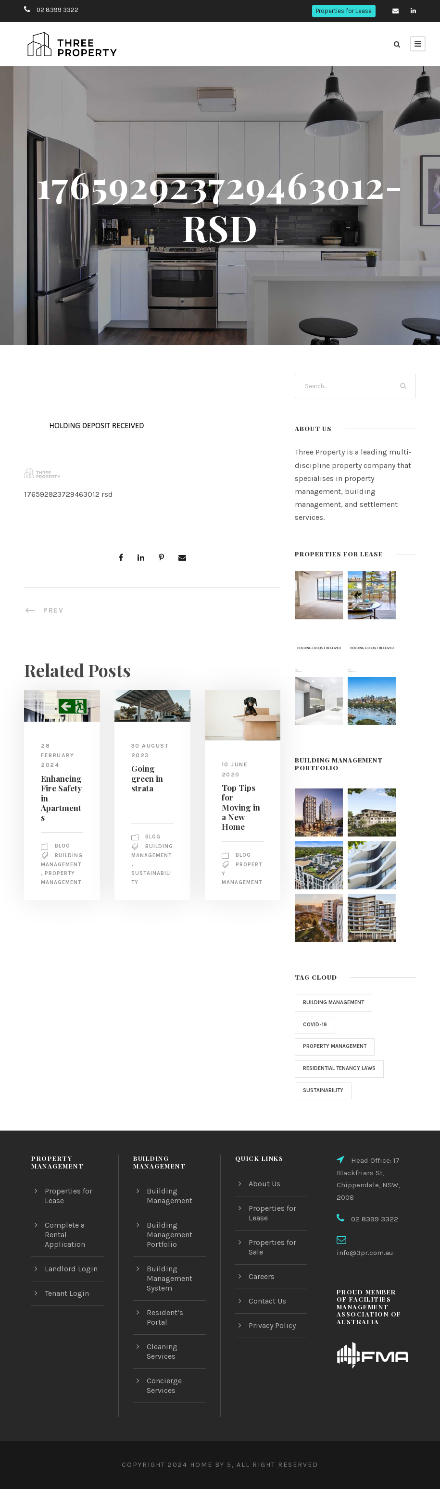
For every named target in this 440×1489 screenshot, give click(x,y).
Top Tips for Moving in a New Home (241, 802)
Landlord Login (70, 1278)
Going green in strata (145, 777)
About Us (264, 1193)
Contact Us (268, 1310)
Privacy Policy (273, 1335)
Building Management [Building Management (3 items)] (335, 1003)
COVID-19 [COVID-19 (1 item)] (315, 1025)
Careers (262, 1286)
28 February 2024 (59, 755)
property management (61, 887)
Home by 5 (208, 1464)
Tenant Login (67, 1303)
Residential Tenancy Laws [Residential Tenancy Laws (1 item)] (342, 1068)
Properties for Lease (343, 10)
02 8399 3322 (56, 9)
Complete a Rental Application (64, 1244)
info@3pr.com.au (380, 1250)
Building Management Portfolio (169, 1244)
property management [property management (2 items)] (337, 1046)
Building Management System (169, 1288)
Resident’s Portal (176, 1322)
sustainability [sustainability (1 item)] (324, 1091)
